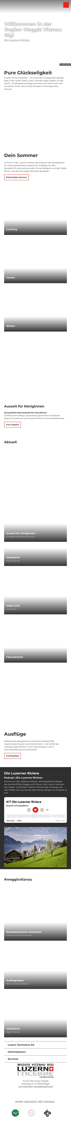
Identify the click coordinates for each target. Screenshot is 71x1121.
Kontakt (19, 1101)
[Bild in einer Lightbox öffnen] (35, 1071)
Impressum (49, 1101)
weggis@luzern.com (43, 1086)
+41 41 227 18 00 (25, 1086)
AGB (40, 1101)
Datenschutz (31, 1101)
